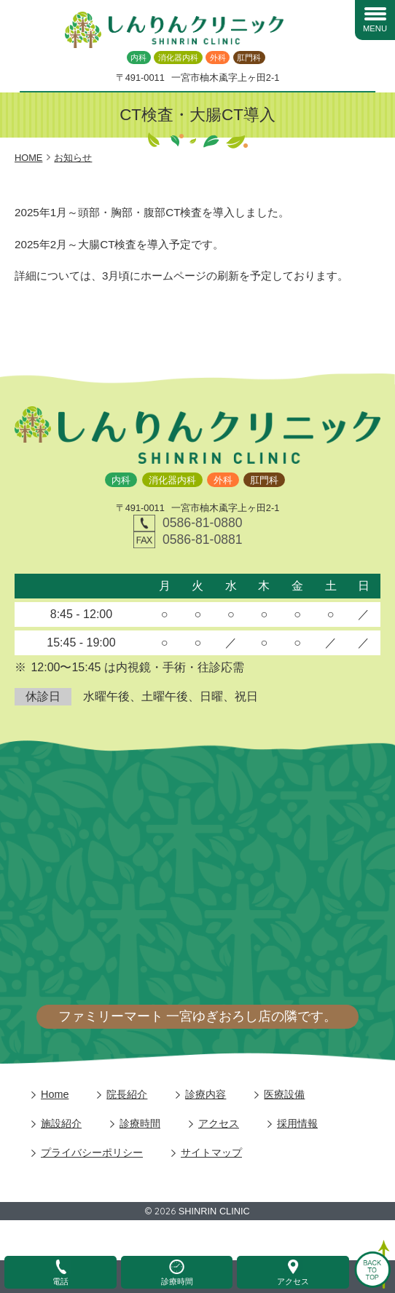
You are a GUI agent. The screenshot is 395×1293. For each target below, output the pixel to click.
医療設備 (284, 1094)
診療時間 (140, 1123)
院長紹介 (126, 1094)
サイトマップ (211, 1152)
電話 (60, 1281)
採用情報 (297, 1123)
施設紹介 (61, 1123)
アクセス (218, 1123)
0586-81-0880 (203, 522)
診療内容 (205, 1094)
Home (55, 1094)
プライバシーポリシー (92, 1152)
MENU (375, 28)
